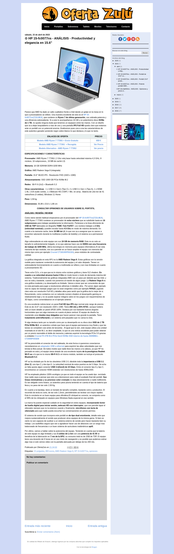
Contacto (125, 27)
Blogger (94, 547)
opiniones (93, 451)
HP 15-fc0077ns (81, 451)
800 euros (50, 451)
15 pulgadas (39, 451)
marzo (119, 95)
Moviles (97, 27)
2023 (117, 64)
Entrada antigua (97, 525)
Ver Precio (98, 144)
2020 (117, 99)
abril (118, 66)
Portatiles (58, 27)
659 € (98, 141)
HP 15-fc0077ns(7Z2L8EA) (91, 218)
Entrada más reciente (38, 525)
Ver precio (98, 148)
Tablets (86, 27)
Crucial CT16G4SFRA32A (62, 252)
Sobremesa (73, 27)
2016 (117, 111)
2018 (117, 105)
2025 (117, 61)
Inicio (46, 27)
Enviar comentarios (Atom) (48, 532)
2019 (117, 102)
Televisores (111, 27)
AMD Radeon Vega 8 (64, 451)
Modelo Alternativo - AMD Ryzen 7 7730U (57, 148)
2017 (117, 108)
